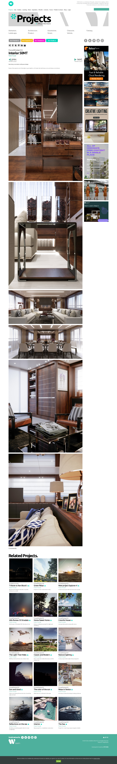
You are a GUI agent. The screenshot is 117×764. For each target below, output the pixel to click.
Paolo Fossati (12, 56)
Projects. (11, 10)
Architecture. (33, 30)
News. (29, 10)
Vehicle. (70, 33)
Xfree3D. (40, 10)
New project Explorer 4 (68, 585)
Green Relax (40, 585)
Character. (70, 30)
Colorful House (65, 620)
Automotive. (52, 30)
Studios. (19, 10)
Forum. (51, 10)
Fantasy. (90, 30)
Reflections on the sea (19, 724)
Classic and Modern (43, 655)
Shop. (65, 10)
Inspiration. (35, 10)
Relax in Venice (65, 689)
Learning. (24, 10)
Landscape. (13, 33)
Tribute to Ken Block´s (19, 585)
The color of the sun (43, 689)
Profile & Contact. (58, 10)
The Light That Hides (19, 655)
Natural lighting (66, 655)
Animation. (12, 30)
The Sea (62, 724)
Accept (58, 761)
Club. (15, 10)
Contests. (46, 10)
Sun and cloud (16, 689)
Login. (69, 10)
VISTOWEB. (105, 747)
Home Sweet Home (43, 620)
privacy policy (97, 758)
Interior (38, 724)
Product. (31, 33)
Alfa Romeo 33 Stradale (20, 620)
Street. (50, 33)
